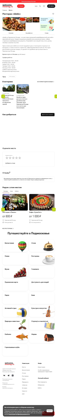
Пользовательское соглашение (7, 379)
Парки (7, 295)
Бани (33, 295)
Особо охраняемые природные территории (45, 370)
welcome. (9, 363)
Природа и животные (12, 321)
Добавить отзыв (10, 163)
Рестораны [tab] (6, 191)
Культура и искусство (39, 308)
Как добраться (29, 33)
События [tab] (16, 191)
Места (10, 10)
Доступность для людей (40, 282)
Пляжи (7, 256)
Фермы (34, 334)
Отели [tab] (11, 191)
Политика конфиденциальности (8, 383)
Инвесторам (41, 367)
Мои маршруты (42, 382)
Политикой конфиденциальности (19, 414)
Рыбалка (8, 334)
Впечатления (9, 243)
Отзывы (46, 33)
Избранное (41, 385)
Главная (4, 10)
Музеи (7, 269)
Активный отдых (10, 308)
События (24, 385)
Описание (11, 33)
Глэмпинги (35, 269)
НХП (23, 394)
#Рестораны (12, 76)
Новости (24, 391)
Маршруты (25, 382)
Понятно (49, 410)
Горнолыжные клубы (12, 347)
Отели (33, 243)
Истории (24, 388)
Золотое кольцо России (29, 1)
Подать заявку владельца (37, 179)
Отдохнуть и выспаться (39, 321)
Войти (39, 388)
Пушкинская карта (11, 282)
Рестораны (35, 256)
